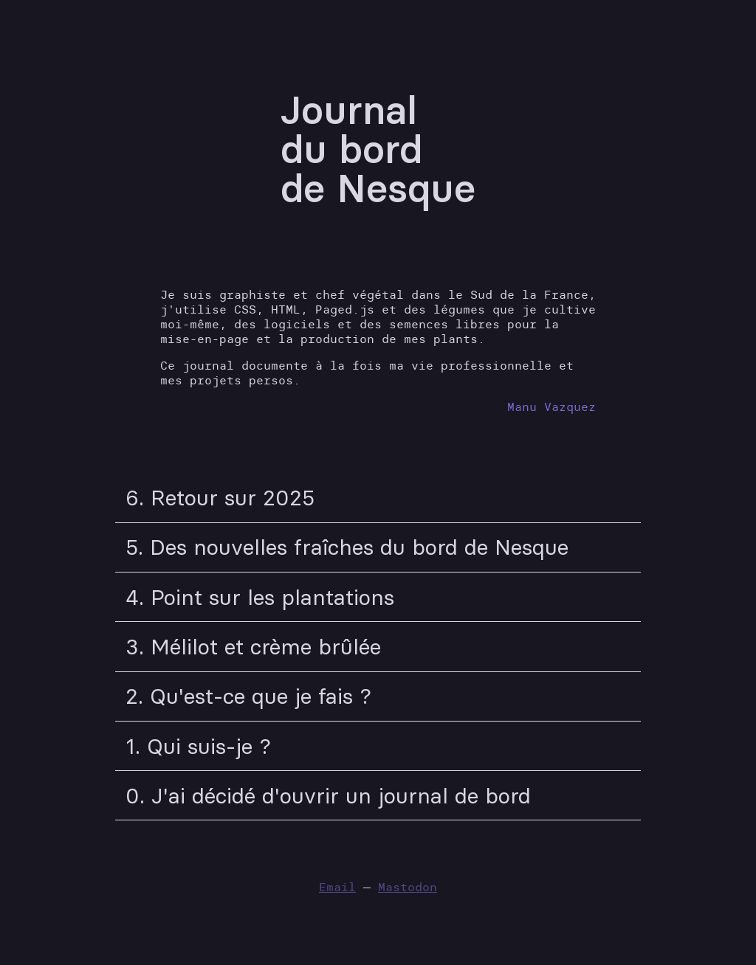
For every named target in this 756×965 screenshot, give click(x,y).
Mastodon (407, 886)
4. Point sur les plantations (260, 597)
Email (337, 886)
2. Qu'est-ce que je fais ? (248, 696)
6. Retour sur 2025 (220, 497)
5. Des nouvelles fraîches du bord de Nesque (347, 547)
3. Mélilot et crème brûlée (253, 646)
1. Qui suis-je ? (198, 746)
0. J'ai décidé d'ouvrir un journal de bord (328, 795)
